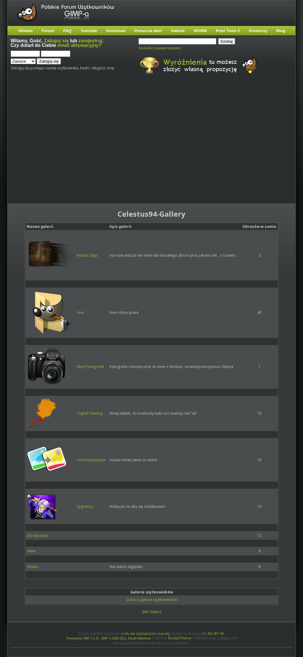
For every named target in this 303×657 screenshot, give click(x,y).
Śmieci (32, 566)
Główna (25, 30)
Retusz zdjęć (87, 255)
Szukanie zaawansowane (159, 48)
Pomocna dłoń (148, 30)
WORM (200, 30)
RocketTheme (179, 638)
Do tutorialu (37, 535)
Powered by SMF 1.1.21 (82, 638)
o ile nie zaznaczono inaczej (145, 633)
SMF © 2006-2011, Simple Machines (126, 638)
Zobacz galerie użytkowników (151, 599)
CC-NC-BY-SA (213, 633)
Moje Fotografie (90, 366)
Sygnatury (85, 506)
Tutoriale (89, 30)
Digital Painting (89, 413)
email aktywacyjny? (79, 45)
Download (115, 30)
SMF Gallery (151, 611)
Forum (48, 30)
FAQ (67, 30)
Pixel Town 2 (228, 30)
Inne (80, 312)
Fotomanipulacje (91, 459)
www (31, 551)
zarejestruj (90, 40)
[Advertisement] (57, 144)
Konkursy (258, 30)
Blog (280, 30)
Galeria (178, 30)
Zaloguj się (56, 40)
